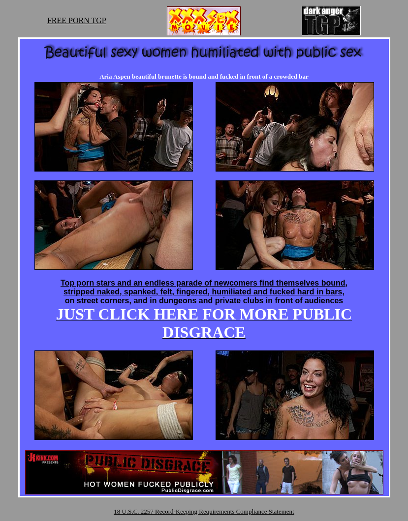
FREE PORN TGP (76, 20)
